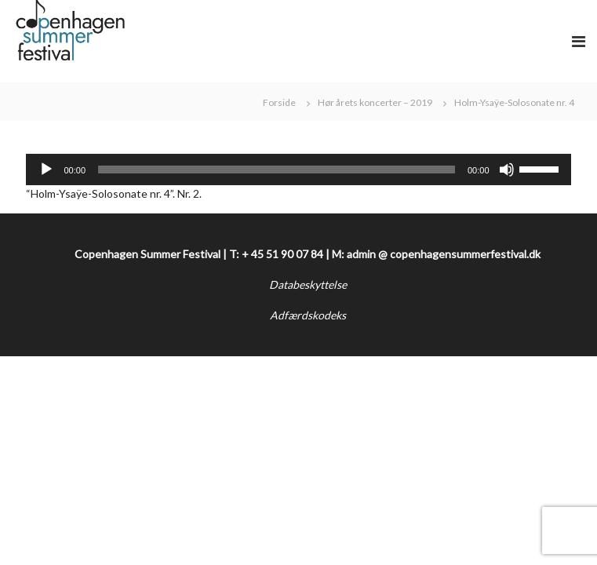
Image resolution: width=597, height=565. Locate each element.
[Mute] (507, 169)
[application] (298, 169)
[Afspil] (46, 169)
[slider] (276, 169)
